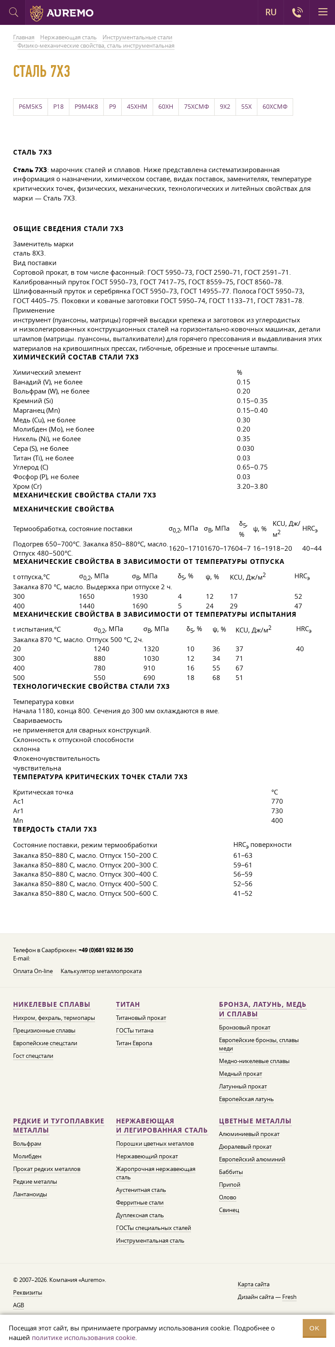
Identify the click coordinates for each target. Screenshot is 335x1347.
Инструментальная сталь (150, 1240)
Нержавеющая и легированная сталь (162, 1125)
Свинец (229, 1210)
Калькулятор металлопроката (101, 971)
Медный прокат (240, 1074)
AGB (18, 1305)
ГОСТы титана (135, 1030)
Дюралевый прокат (245, 1146)
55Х (246, 107)
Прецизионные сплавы (44, 1030)
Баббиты (231, 1172)
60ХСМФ (275, 107)
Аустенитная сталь (141, 1190)
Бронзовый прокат (244, 1027)
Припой (229, 1184)
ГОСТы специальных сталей (153, 1228)
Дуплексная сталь (140, 1215)
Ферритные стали (140, 1202)
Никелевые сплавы (52, 1004)
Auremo (61, 13)
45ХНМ (137, 107)
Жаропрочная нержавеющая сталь (155, 1173)
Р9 (112, 107)
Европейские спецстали (45, 1043)
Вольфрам (27, 1143)
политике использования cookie (83, 1337)
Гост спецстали (33, 1056)
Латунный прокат (243, 1086)
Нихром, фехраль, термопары (54, 1018)
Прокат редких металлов (46, 1169)
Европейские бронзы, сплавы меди (259, 1044)
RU (271, 12)
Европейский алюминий (252, 1159)
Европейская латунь (246, 1099)
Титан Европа (134, 1043)
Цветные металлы (255, 1121)
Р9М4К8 (86, 107)
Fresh (289, 1297)
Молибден (27, 1156)
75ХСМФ (196, 107)
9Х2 (225, 107)
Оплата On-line (33, 971)
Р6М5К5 (30, 107)
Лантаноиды (30, 1194)
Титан (128, 1004)
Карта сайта (254, 1284)
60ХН (165, 107)
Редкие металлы (35, 1181)
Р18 (58, 107)
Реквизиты (27, 1292)
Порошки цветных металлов (155, 1143)
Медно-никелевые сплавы (254, 1061)
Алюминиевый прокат (249, 1134)
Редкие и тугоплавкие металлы (58, 1125)
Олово (227, 1197)
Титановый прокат (141, 1018)
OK (314, 1328)
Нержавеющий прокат (147, 1156)
